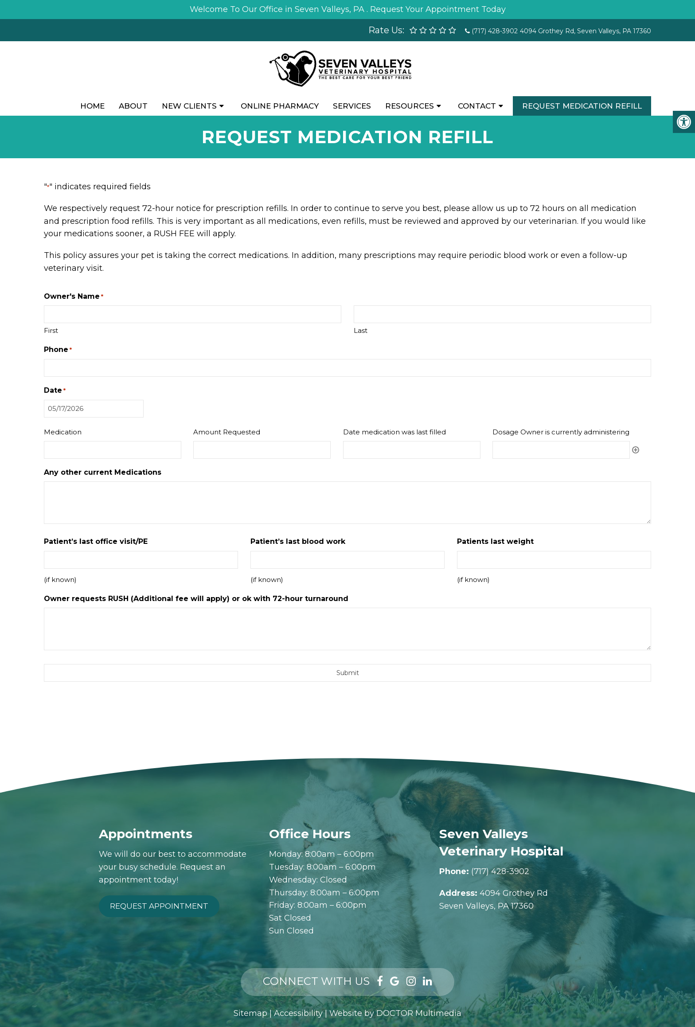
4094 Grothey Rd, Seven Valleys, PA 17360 (585, 31)
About (133, 106)
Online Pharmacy (280, 106)
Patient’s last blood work (297, 541)
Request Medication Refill (582, 106)
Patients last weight (495, 541)
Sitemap (250, 1013)
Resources (409, 106)
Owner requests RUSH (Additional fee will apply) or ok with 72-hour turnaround (196, 598)
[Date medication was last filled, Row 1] (411, 450)
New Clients (189, 106)
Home (92, 106)
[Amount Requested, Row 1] (262, 450)
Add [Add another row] (635, 449)
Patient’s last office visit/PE (96, 541)
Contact (477, 106)
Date (55, 390)
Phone (58, 350)
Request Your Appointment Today (438, 9)
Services (352, 106)
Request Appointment (159, 906)
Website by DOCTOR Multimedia (395, 1013)
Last (360, 330)
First (51, 330)
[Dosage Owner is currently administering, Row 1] (561, 450)
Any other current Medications (102, 472)
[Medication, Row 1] (112, 450)
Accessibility (298, 1013)
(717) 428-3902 (495, 31)
